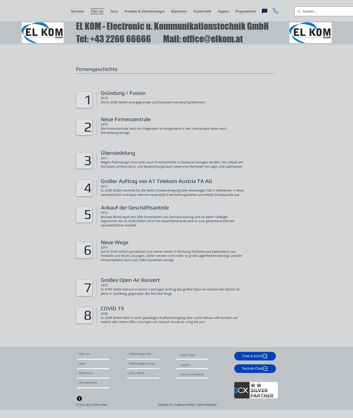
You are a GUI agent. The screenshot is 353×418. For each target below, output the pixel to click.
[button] (144, 11)
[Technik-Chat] (255, 368)
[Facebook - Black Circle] (79, 398)
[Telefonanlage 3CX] (140, 354)
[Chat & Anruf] (255, 356)
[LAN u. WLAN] (140, 373)
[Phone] (275, 10)
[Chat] (264, 11)
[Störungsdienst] (90, 382)
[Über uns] (95, 354)
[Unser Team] (192, 355)
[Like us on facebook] (193, 374)
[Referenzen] (90, 373)
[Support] (195, 365)
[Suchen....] (327, 11)
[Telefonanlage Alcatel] (143, 363)
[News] (91, 363)
